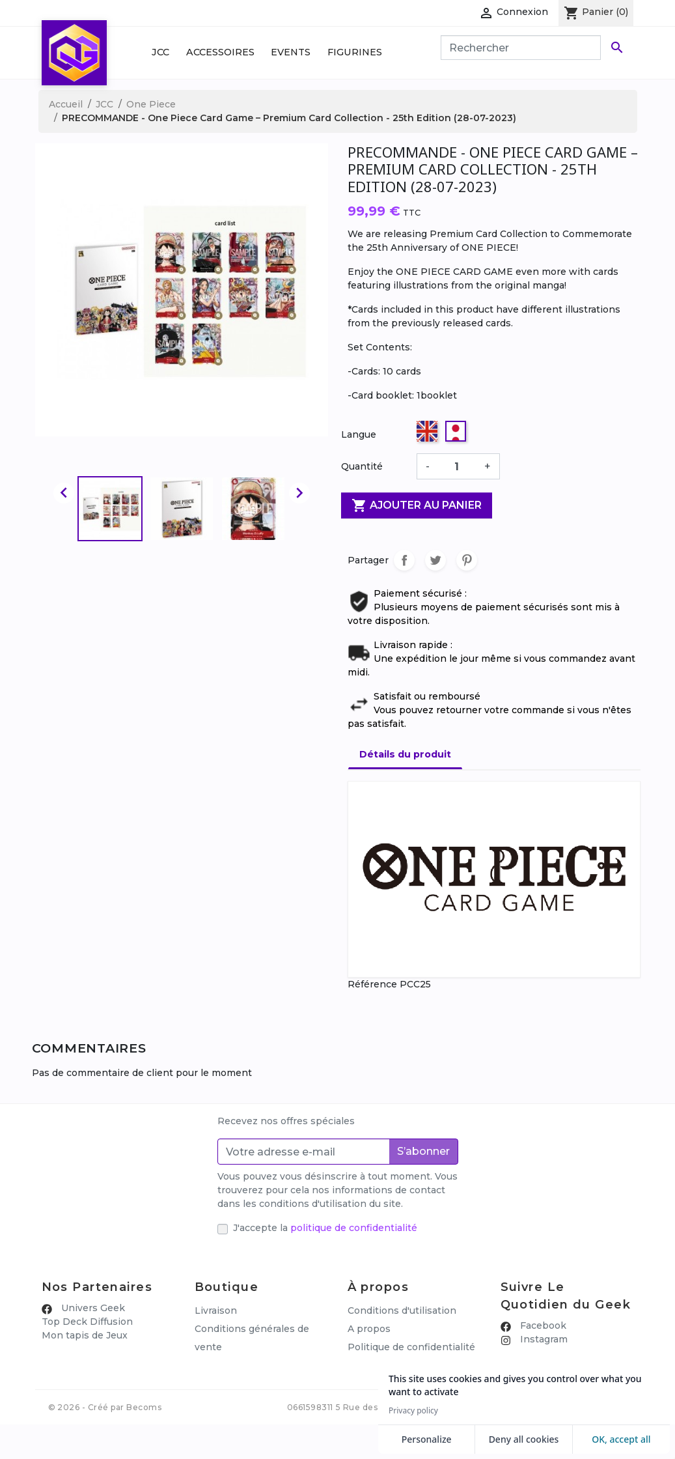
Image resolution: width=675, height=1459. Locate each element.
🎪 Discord (526, 1353)
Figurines (354, 52)
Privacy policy (413, 1411)
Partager (404, 560)
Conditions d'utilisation (402, 1310)
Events (290, 52)
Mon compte (225, 1383)
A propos (369, 1329)
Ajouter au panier (416, 505)
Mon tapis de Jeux (85, 1335)
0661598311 (310, 1442)
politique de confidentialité (353, 1228)
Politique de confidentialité (411, 1347)
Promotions (223, 1365)
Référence (372, 984)
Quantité (362, 466)
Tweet (435, 560)
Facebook (541, 1325)
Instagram (542, 1339)
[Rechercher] (521, 47)
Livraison (216, 1310)
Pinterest (466, 560)
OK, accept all (621, 1439)
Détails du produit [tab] (405, 754)
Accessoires (220, 52)
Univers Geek (92, 1308)
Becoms (143, 1442)
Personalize (427, 1439)
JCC (160, 52)
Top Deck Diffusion (87, 1321)
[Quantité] (456, 466)
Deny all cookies (524, 1439)
